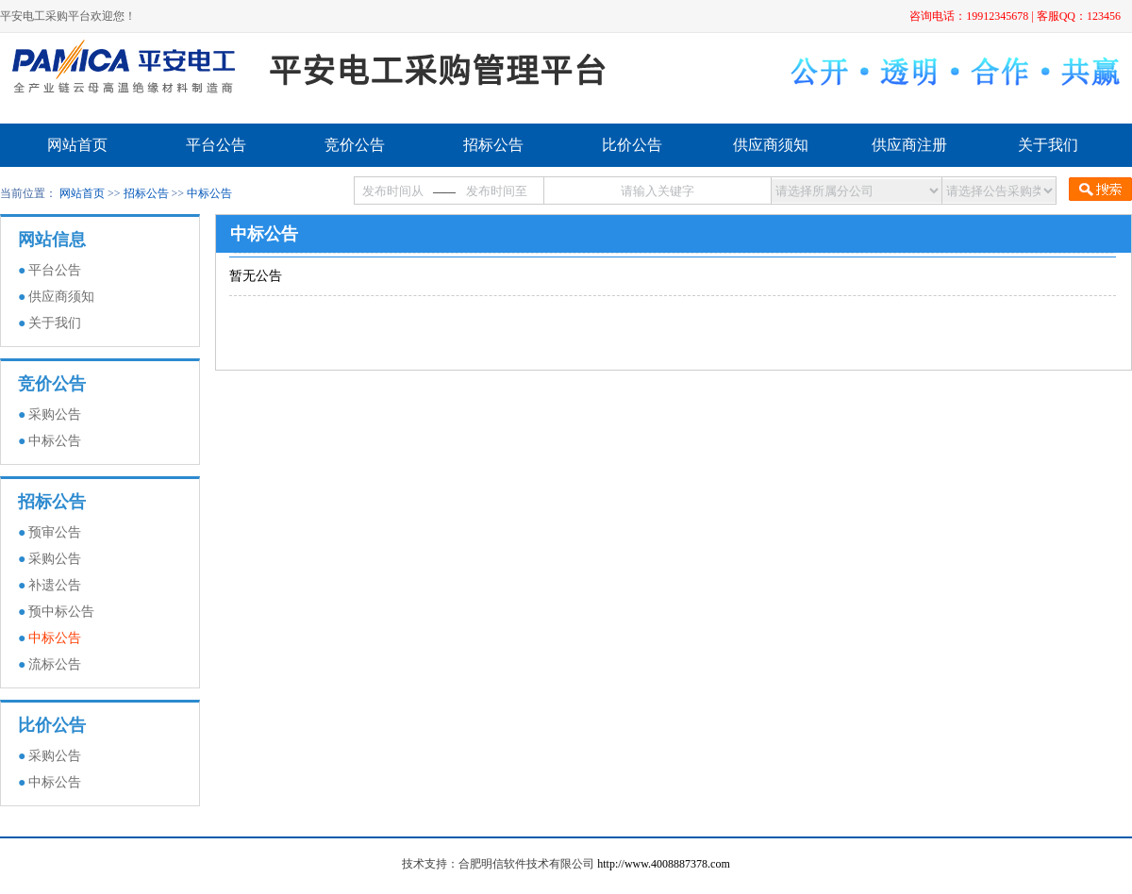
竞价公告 (355, 145)
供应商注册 (909, 145)
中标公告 (209, 193)
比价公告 (632, 145)
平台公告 (216, 145)
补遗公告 (54, 585)
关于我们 (1048, 145)
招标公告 (493, 145)
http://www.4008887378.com (663, 863)
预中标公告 (61, 611)
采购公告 (54, 414)
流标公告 (54, 664)
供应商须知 (770, 145)
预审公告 (54, 532)
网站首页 (77, 145)
